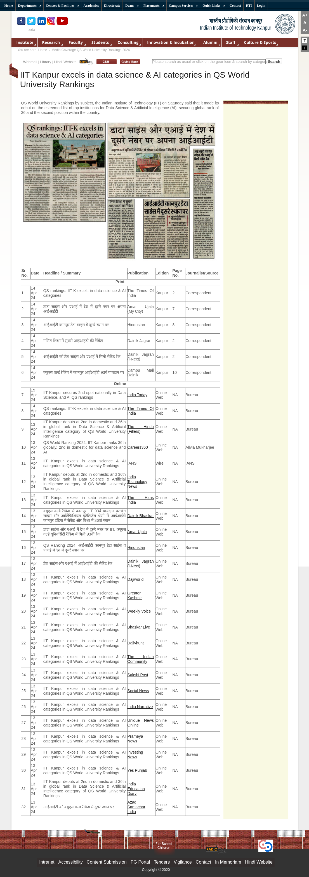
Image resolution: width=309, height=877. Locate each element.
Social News (138, 691)
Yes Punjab (137, 770)
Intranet (46, 862)
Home (42, 50)
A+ (305, 15)
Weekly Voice (139, 611)
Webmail (30, 62)
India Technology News (137, 482)
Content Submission (107, 862)
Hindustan (136, 547)
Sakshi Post (138, 675)
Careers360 (138, 447)
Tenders (162, 862)
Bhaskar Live (139, 627)
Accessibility (70, 862)
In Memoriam (228, 862)
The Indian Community (141, 659)
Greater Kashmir (135, 595)
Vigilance (183, 862)
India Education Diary (136, 789)
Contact (203, 862)
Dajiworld (136, 579)
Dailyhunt (136, 643)
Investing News (135, 754)
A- (305, 30)
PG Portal (140, 862)
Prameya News (135, 738)
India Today (137, 395)
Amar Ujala (137, 531)
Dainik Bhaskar (141, 515)
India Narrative (140, 706)
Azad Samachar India (136, 807)
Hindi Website (65, 62)
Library (45, 62)
